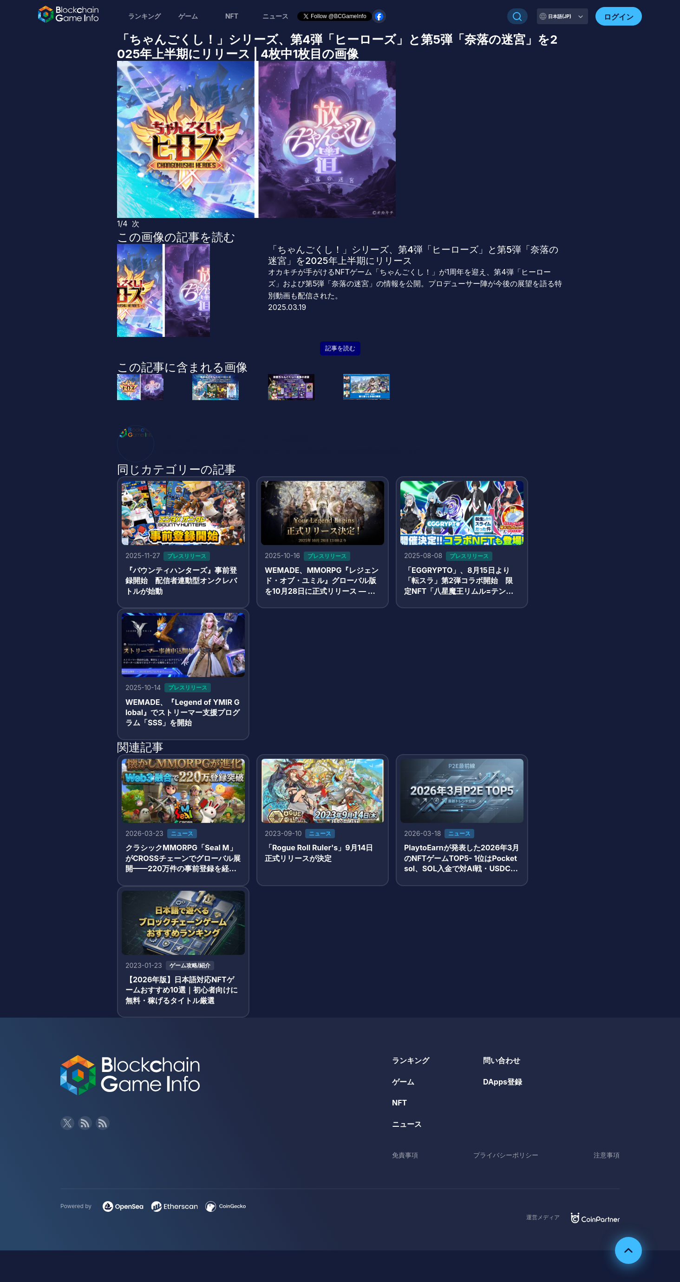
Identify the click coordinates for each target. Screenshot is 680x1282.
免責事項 (405, 1155)
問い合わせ (501, 1060)
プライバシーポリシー (505, 1155)
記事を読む (340, 348)
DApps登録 (502, 1081)
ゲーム (188, 16)
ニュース (407, 1124)
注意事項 (607, 1155)
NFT (231, 16)
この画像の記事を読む (176, 237)
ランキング (144, 16)
